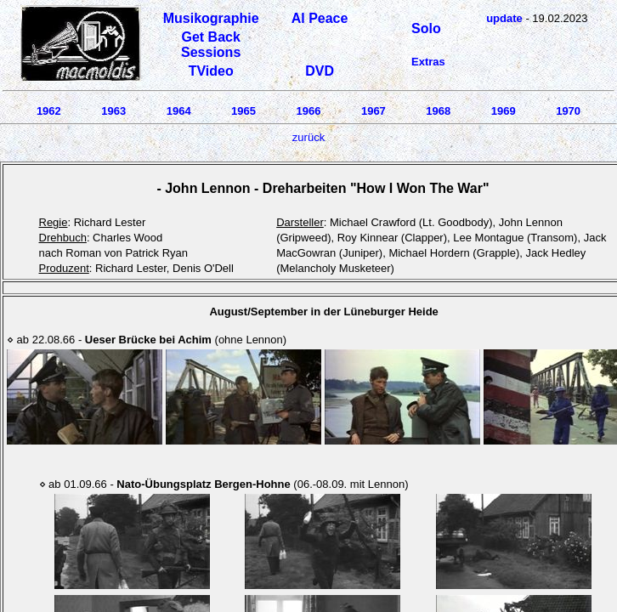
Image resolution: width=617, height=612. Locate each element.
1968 (438, 111)
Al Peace (320, 18)
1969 (503, 111)
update (504, 18)
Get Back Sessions (211, 45)
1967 (373, 111)
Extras (428, 61)
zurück (308, 137)
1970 (568, 111)
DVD (319, 71)
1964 (179, 111)
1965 (243, 111)
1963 (113, 111)
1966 (309, 111)
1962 (49, 111)
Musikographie (211, 18)
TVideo (211, 71)
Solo (426, 28)
